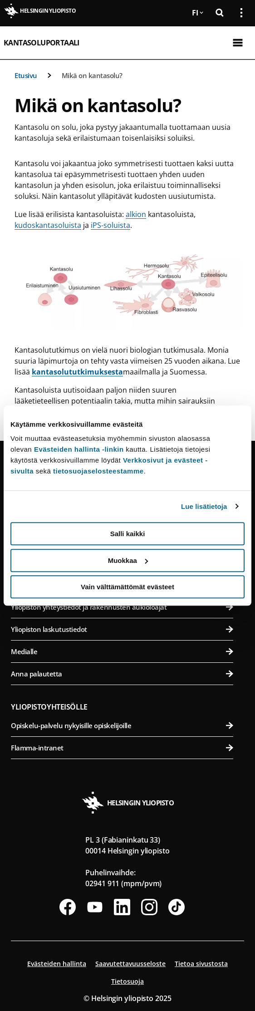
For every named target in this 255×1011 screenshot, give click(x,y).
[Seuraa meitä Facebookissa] (67, 907)
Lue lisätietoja (204, 506)
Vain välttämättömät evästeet (127, 587)
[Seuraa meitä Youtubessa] (95, 907)
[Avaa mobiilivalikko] (238, 42)
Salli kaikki (127, 534)
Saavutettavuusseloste (130, 963)
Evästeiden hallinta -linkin (79, 449)
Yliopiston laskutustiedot (122, 629)
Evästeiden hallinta (56, 963)
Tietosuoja (127, 981)
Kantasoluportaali (41, 43)
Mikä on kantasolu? (92, 75)
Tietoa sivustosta (201, 963)
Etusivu (26, 75)
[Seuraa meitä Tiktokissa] (176, 907)
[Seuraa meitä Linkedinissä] (122, 907)
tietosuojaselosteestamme (98, 471)
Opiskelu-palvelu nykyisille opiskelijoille (122, 725)
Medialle (122, 651)
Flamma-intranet (122, 747)
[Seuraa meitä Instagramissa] (149, 907)
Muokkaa (128, 560)
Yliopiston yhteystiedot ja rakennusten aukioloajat (122, 607)
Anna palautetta (122, 673)
